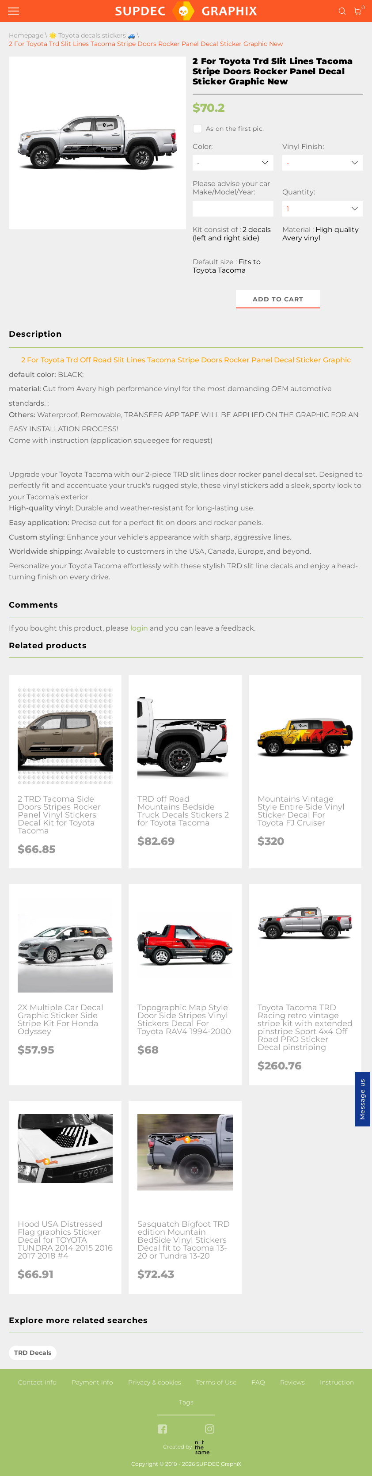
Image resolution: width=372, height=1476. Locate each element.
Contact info (37, 1382)
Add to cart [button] (278, 299)
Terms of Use (216, 1382)
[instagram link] (209, 1429)
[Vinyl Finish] (322, 163)
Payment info (92, 1382)
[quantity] (322, 209)
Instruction (337, 1382)
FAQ (258, 1382)
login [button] (139, 628)
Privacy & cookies (154, 1382)
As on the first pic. (228, 128)
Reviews (292, 1382)
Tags (186, 1402)
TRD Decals (32, 1353)
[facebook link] (162, 1429)
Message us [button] (362, 1099)
